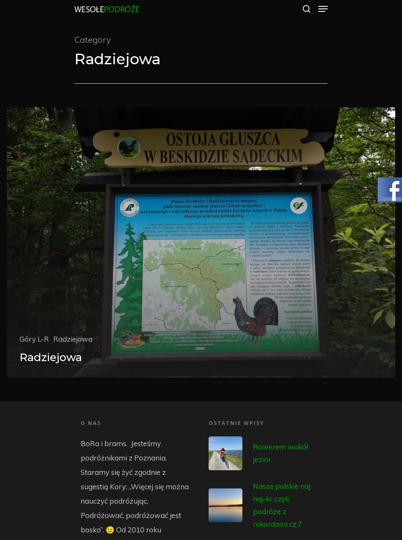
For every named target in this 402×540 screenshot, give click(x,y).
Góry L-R (34, 338)
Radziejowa (72, 338)
